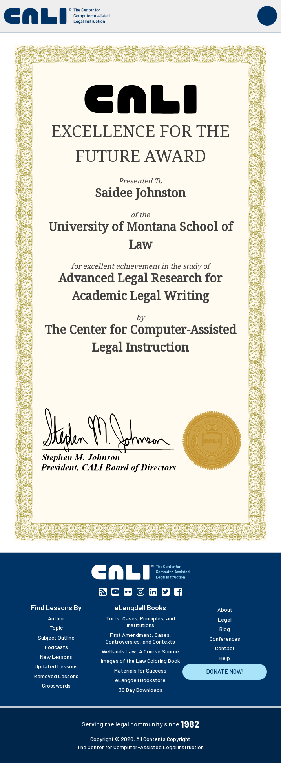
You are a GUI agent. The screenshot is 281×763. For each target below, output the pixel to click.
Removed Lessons (56, 676)
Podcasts (56, 647)
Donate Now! (225, 671)
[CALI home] (57, 16)
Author (56, 618)
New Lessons (56, 656)
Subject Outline (56, 637)
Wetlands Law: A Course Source (140, 651)
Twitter (166, 592)
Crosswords (56, 685)
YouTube (115, 592)
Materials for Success (140, 670)
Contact (225, 648)
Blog (224, 628)
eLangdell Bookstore (140, 680)
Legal (225, 619)
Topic (56, 627)
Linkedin (153, 592)
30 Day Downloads (140, 689)
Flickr (128, 592)
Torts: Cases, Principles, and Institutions (140, 622)
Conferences (225, 638)
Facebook (178, 592)
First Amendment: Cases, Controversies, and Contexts (140, 638)
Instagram (140, 592)
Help (224, 658)
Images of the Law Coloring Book (140, 660)
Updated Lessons (56, 666)
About (224, 609)
